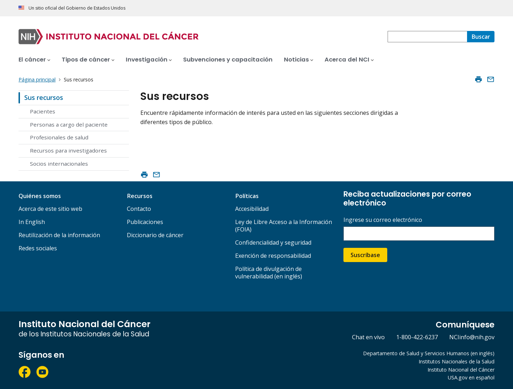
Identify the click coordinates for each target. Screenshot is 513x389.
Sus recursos (43, 97)
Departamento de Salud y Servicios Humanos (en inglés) (428, 353)
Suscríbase (365, 255)
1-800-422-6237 (417, 337)
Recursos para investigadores (68, 150)
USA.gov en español (471, 377)
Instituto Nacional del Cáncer (461, 369)
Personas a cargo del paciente (69, 124)
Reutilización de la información (59, 235)
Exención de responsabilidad (273, 256)
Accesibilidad (252, 209)
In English (32, 222)
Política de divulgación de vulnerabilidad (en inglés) (268, 272)
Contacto (139, 209)
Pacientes (42, 111)
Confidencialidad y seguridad (273, 242)
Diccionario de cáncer (155, 235)
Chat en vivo (368, 337)
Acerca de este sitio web (50, 209)
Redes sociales (38, 248)
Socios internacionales (59, 163)
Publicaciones (145, 222)
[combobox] (427, 36)
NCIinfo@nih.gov (471, 337)
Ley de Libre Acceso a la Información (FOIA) (283, 225)
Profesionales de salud (59, 137)
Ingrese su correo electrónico (382, 220)
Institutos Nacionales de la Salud (456, 361)
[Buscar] (480, 36)
